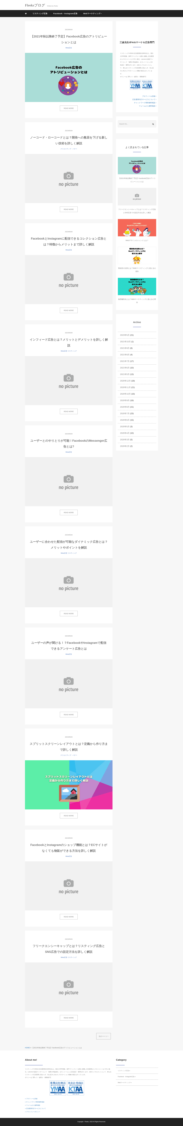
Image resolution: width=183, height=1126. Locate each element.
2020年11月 (125, 387)
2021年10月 (125, 342)
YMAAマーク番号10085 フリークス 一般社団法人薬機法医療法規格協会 (135, 84)
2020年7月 (125, 413)
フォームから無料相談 (147, 106)
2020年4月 (125, 433)
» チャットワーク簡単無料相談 (34, 1102)
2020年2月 (125, 446)
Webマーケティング (125, 1082)
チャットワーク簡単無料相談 (145, 103)
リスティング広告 (40, 13)
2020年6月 (125, 420)
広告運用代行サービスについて (144, 99)
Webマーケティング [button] (92, 13)
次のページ (103, 1036)
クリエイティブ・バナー (68, 149)
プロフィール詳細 (149, 96)
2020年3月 (125, 440)
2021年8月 (125, 355)
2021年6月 (125, 368)
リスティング (72, 351)
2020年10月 (125, 394)
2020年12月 (125, 381)
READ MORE (69, 108)
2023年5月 (125, 335)
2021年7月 (125, 361)
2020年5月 (125, 426)
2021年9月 (125, 348)
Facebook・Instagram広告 (65, 13)
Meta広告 (69, 48)
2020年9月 (125, 400)
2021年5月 (125, 374)
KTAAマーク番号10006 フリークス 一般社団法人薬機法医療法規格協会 (147, 84)
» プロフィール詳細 (31, 1099)
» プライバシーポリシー (32, 1112)
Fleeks (87, 1121)
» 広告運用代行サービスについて (35, 1108)
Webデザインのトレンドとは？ (137, 240)
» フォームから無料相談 (32, 1105)
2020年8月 (125, 407)
